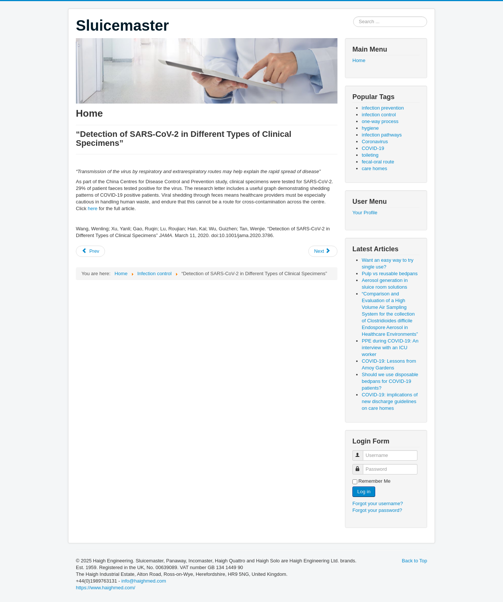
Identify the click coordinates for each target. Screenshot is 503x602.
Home (358, 60)
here (93, 208)
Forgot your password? (377, 510)
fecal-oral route (378, 162)
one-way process (380, 121)
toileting (370, 155)
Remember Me (374, 481)
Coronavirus (375, 141)
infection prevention (383, 108)
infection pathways (382, 135)
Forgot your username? (377, 503)
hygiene (370, 128)
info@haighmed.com (143, 581)
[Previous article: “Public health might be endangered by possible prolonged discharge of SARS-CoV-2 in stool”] (90, 251)
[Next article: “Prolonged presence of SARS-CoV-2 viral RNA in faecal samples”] (322, 251)
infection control (379, 114)
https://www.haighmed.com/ (105, 587)
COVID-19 (373, 148)
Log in (363, 491)
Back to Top (414, 560)
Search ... (353, 16)
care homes (374, 168)
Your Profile (364, 212)
